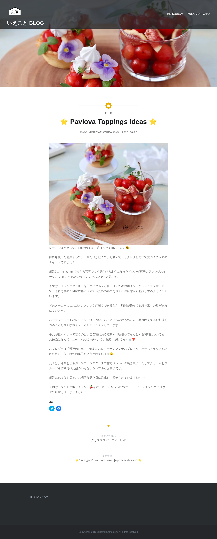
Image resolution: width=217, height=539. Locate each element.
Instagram (175, 14)
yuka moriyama (198, 14)
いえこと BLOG (25, 23)
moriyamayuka (100, 132)
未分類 (108, 112)
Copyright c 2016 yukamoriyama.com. (98, 532)
